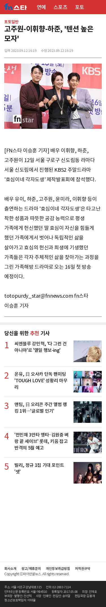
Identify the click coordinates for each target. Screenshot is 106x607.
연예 (41, 7)
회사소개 (10, 568)
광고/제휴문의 (31, 568)
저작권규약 (82, 568)
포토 (79, 7)
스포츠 (60, 7)
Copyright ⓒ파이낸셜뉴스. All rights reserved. (36, 574)
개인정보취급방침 (58, 568)
